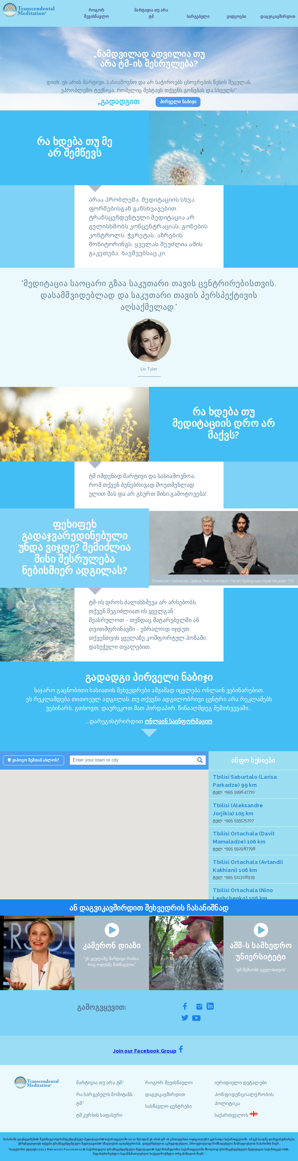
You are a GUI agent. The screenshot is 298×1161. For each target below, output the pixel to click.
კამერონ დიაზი (112, 945)
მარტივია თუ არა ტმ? (100, 1082)
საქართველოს (231, 1115)
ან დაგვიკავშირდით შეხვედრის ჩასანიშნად (148, 908)
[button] (149, 844)
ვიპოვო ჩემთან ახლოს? (33, 760)
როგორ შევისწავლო (169, 1082)
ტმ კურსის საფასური (99, 1115)
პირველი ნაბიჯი (178, 101)
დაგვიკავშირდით (165, 1094)
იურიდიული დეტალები (241, 1082)
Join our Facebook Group (144, 1051)
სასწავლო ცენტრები (168, 1106)
